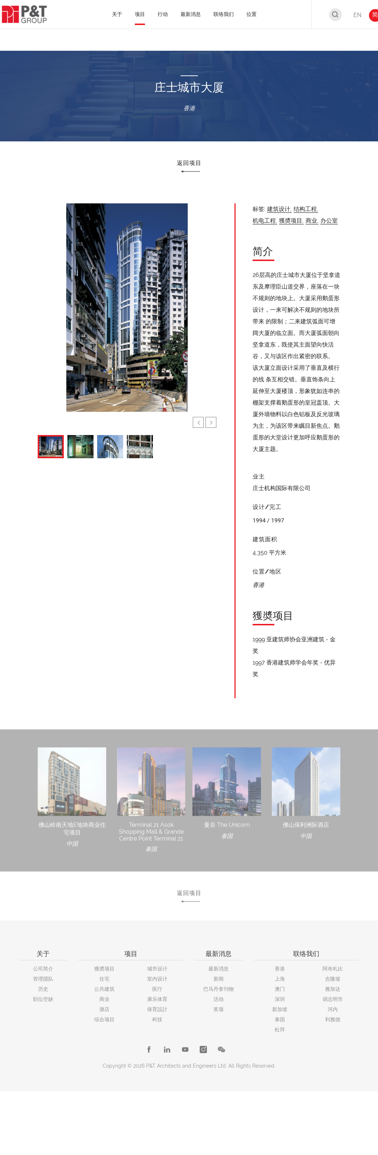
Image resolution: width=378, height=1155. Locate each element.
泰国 (280, 1019)
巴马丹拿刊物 (218, 989)
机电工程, (265, 220)
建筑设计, (279, 209)
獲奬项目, (291, 220)
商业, (312, 220)
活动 (218, 999)
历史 (43, 989)
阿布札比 (333, 969)
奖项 (218, 1009)
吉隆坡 (332, 979)
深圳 (280, 999)
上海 (280, 979)
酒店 (104, 1009)
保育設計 (157, 1009)
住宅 (104, 979)
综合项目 (104, 1019)
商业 (104, 999)
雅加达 (332, 989)
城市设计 (157, 969)
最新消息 (218, 969)
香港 (280, 969)
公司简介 (43, 969)
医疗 (157, 989)
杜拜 (280, 1029)
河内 (333, 1009)
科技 (157, 1019)
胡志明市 (333, 999)
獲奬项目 (104, 969)
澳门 (280, 989)
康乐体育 (157, 999)
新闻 (218, 979)
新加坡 (279, 1009)
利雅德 (332, 1019)
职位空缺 (43, 999)
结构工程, (306, 209)
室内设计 (157, 979)
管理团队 (43, 979)
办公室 (329, 220)
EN (357, 15)
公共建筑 (104, 989)
